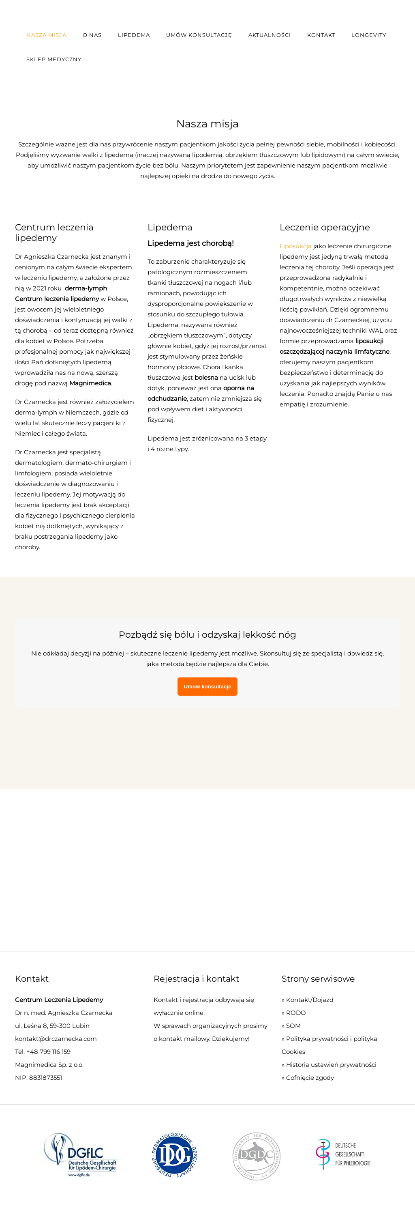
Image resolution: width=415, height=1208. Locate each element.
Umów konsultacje (207, 687)
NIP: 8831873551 (38, 1077)
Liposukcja (296, 246)
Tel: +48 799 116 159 (43, 1051)
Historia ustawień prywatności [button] (331, 1064)
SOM (293, 1026)
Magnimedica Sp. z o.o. (49, 1064)
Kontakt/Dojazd (310, 1000)
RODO (296, 1013)
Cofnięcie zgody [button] (310, 1077)
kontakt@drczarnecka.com (56, 1038)
